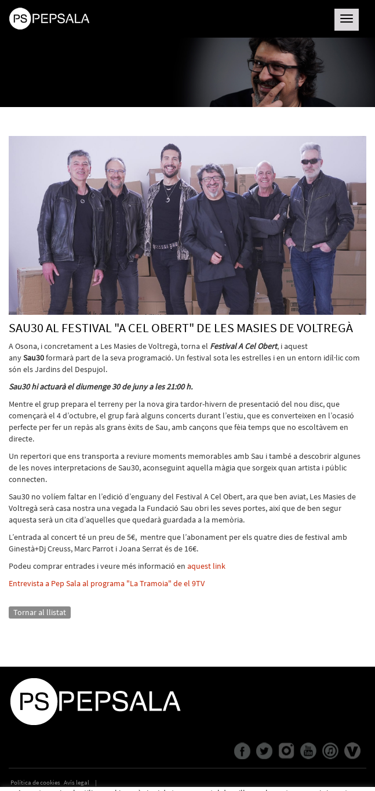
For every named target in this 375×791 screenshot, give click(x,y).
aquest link (206, 566)
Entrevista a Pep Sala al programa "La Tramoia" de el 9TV (107, 583)
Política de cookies (35, 782)
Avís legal (76, 782)
